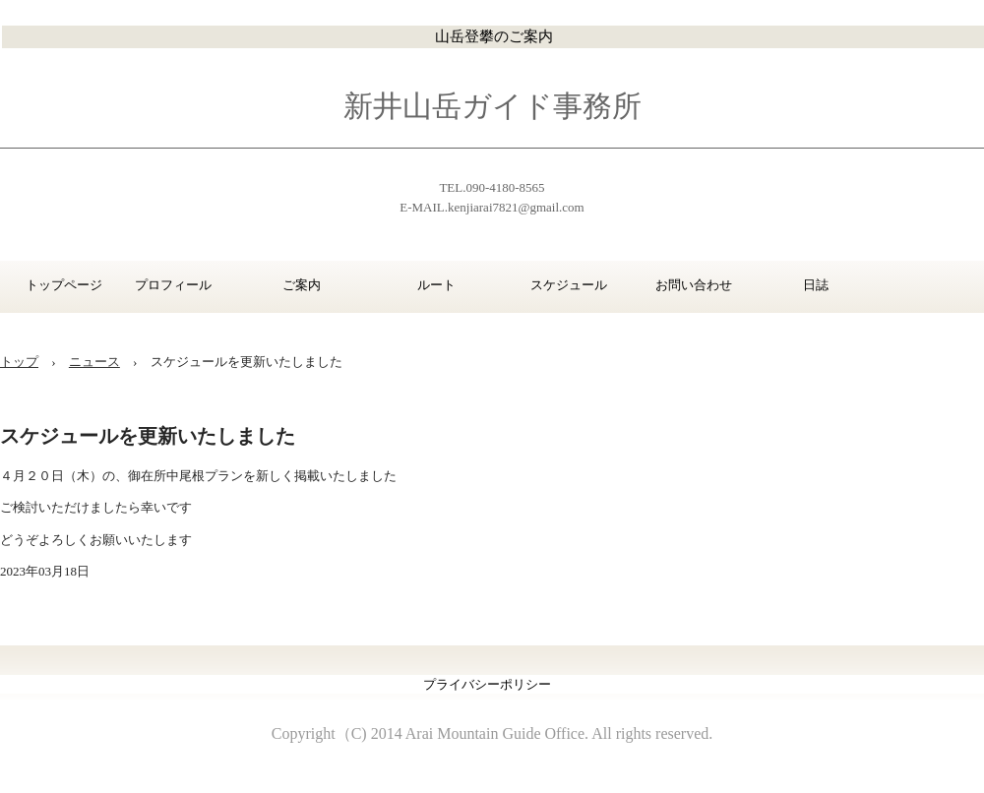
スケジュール (568, 284)
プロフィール (173, 284)
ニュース (94, 361)
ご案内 (301, 284)
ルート (436, 284)
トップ (19, 361)
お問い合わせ (694, 284)
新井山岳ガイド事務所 (492, 106)
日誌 (816, 284)
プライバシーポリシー (487, 684)
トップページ (56, 284)
